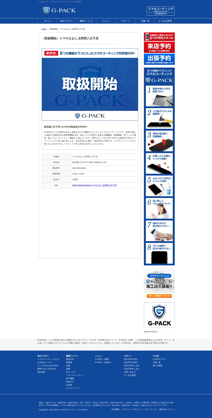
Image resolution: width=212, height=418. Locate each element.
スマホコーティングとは (48, 359)
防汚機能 (70, 378)
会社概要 (115, 409)
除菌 (68, 369)
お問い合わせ (130, 372)
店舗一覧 (145, 21)
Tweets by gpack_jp (150, 331)
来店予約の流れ (131, 359)
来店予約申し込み (132, 365)
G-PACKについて (45, 362)
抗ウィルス (71, 372)
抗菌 (68, 365)
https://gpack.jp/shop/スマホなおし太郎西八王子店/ (94, 185)
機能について (86, 21)
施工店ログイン (166, 409)
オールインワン (73, 388)
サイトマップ (151, 409)
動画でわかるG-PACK (47, 369)
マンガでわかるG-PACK (48, 365)
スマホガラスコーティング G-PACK (72, 410)
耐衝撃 (69, 362)
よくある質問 (165, 21)
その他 (156, 356)
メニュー (106, 21)
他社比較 (41, 372)
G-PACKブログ (159, 359)
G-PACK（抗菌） (102, 359)
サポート (125, 21)
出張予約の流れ (131, 362)
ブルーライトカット (75, 375)
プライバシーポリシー (132, 409)
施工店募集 (158, 365)
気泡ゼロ (70, 382)
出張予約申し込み (132, 369)
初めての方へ (67, 21)
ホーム (47, 21)
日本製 (69, 385)
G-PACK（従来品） (103, 362)
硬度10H (70, 359)
